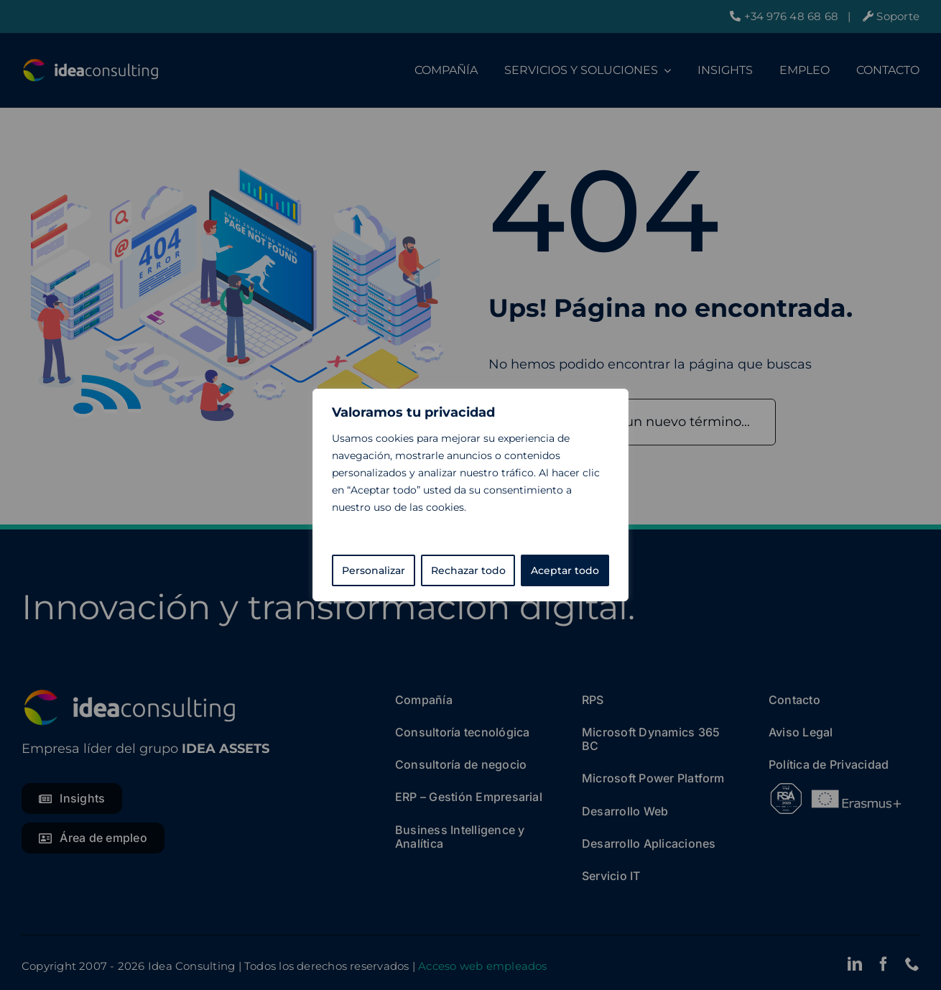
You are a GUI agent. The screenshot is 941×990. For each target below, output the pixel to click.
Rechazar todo (468, 570)
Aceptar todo (565, 570)
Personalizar (373, 570)
